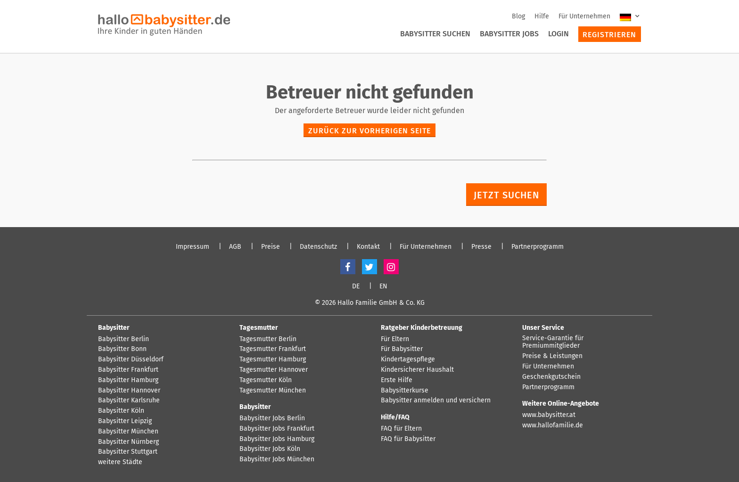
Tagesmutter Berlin (267, 339)
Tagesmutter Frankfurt (272, 349)
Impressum (192, 247)
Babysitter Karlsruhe (129, 400)
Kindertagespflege (408, 359)
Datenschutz (318, 247)
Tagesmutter (258, 328)
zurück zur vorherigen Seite (369, 130)
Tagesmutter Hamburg (272, 359)
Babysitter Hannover (129, 390)
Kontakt (368, 247)
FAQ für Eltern (401, 429)
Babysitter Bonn (122, 349)
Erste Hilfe (396, 380)
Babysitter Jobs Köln (269, 449)
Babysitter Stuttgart (127, 452)
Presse (481, 247)
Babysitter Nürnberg (128, 442)
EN (383, 286)
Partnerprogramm (537, 247)
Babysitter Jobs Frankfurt (276, 429)
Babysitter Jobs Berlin (272, 418)
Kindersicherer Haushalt (417, 370)
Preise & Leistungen (552, 356)
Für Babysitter (402, 349)
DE (356, 286)
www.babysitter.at (548, 415)
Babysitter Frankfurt (128, 370)
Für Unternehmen (584, 16)
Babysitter (114, 328)
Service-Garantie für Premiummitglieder (552, 342)
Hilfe (541, 16)
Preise (270, 247)
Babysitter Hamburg (128, 380)
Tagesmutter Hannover (273, 370)
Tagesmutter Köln (265, 380)
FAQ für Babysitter (408, 439)
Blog (518, 16)
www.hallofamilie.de (552, 425)
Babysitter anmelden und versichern (436, 400)
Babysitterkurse (404, 390)
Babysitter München (128, 431)
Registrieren (609, 34)
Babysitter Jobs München (276, 459)
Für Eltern (395, 339)
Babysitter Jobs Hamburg (276, 439)
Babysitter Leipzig (125, 421)
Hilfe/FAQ (395, 417)
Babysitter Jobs (509, 33)
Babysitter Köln (121, 411)
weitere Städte (120, 462)
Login (558, 33)
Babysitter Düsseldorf (131, 359)
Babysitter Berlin (123, 339)
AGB (235, 247)
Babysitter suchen (435, 33)
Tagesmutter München (272, 390)
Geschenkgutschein (551, 377)
